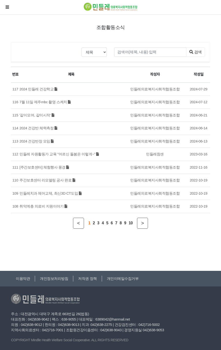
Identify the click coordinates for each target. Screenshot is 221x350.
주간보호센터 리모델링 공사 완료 (47, 180)
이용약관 (23, 278)
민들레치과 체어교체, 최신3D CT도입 (50, 193)
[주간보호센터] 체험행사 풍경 (44, 167)
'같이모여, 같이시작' (36, 115)
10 (131, 223)
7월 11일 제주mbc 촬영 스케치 (45, 102)
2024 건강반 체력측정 (38, 128)
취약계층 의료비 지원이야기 (43, 206)
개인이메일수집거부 (123, 278)
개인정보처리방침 (54, 278)
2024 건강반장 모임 (36, 141)
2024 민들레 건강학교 (38, 89)
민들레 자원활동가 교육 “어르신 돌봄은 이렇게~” (59, 154)
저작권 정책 (87, 278)
